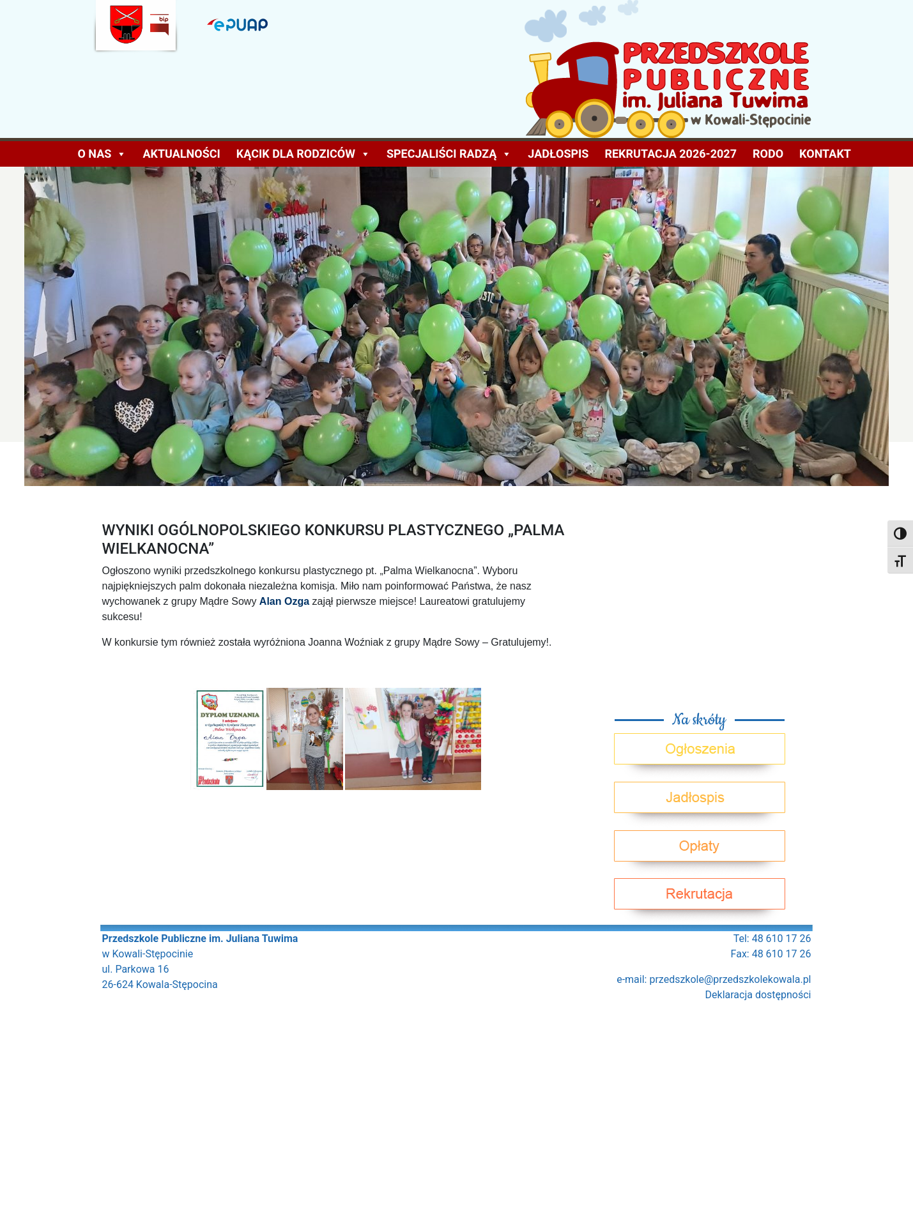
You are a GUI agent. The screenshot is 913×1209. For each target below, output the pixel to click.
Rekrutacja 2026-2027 (670, 153)
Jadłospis (558, 153)
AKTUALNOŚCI (181, 153)
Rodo (768, 153)
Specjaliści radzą (449, 154)
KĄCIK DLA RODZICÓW (303, 154)
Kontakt (825, 153)
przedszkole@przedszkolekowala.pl (730, 979)
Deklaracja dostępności (758, 995)
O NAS (102, 154)
